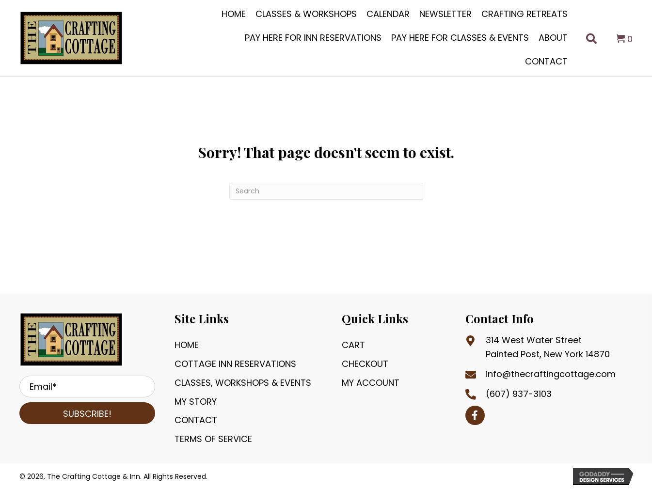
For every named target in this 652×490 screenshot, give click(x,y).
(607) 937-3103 (519, 394)
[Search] (326, 191)
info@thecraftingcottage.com (551, 374)
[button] (87, 413)
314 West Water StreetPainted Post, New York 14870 (548, 347)
